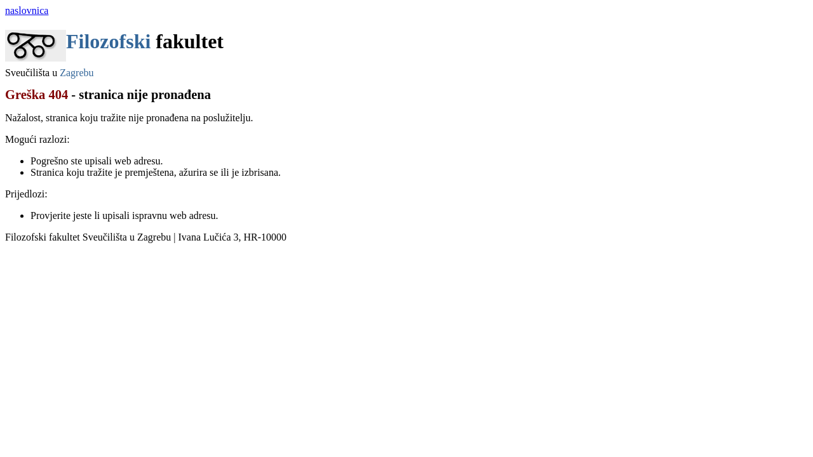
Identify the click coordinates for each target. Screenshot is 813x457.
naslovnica (26, 10)
